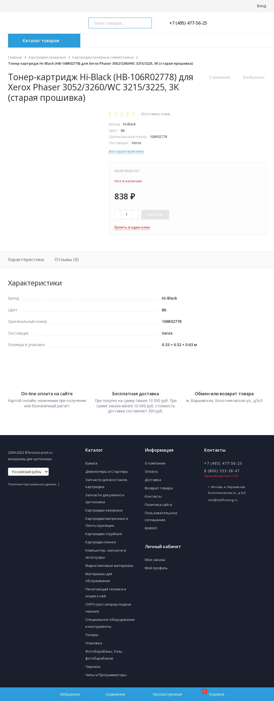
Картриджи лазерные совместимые (103, 57)
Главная (15, 57)
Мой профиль (156, 565)
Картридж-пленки (100, 539)
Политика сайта (158, 501)
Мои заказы (155, 557)
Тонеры (91, 632)
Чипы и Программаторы (106, 672)
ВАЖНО (151, 525)
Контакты (153, 493)
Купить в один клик (132, 227)
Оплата (151, 468)
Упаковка (93, 640)
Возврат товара (159, 485)
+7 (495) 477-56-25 (186, 23)
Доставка (153, 477)
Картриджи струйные (103, 531)
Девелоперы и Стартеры (106, 468)
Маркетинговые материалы (109, 562)
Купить (155, 214)
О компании (155, 460)
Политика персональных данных (32, 481)
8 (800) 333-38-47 (221, 468)
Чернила (92, 663)
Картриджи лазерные (47, 57)
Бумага (91, 460)
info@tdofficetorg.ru (223, 497)
